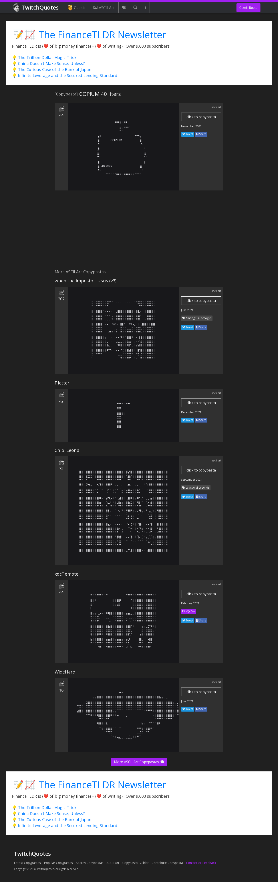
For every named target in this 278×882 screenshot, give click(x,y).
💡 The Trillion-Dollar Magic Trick (44, 57)
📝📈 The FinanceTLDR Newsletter (89, 34)
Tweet (187, 134)
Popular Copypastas (58, 863)
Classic (77, 7)
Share (201, 134)
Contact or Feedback (201, 863)
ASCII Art (104, 7)
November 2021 (191, 126)
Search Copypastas (89, 863)
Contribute (248, 7)
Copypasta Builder (135, 863)
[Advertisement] (139, 232)
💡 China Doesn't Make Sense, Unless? (48, 63)
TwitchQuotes (36, 7)
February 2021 (190, 603)
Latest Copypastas (27, 863)
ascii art (216, 107)
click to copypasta (201, 116)
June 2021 (187, 310)
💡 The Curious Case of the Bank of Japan (51, 69)
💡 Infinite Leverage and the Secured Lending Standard (64, 75)
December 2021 (191, 412)
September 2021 (191, 479)
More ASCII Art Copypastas (139, 761)
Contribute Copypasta (167, 863)
